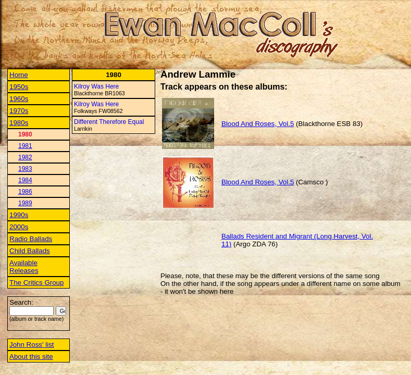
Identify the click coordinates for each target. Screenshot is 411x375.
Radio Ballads (30, 239)
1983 (25, 168)
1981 (25, 145)
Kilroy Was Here (96, 86)
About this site (31, 356)
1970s (18, 111)
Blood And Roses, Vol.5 (257, 124)
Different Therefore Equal (109, 122)
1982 (25, 157)
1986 (25, 191)
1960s (18, 99)
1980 (25, 134)
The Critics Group (36, 282)
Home (18, 75)
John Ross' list (31, 344)
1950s (18, 87)
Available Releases (24, 266)
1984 (25, 180)
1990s (18, 215)
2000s (18, 227)
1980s (18, 123)
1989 (25, 203)
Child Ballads (29, 251)
